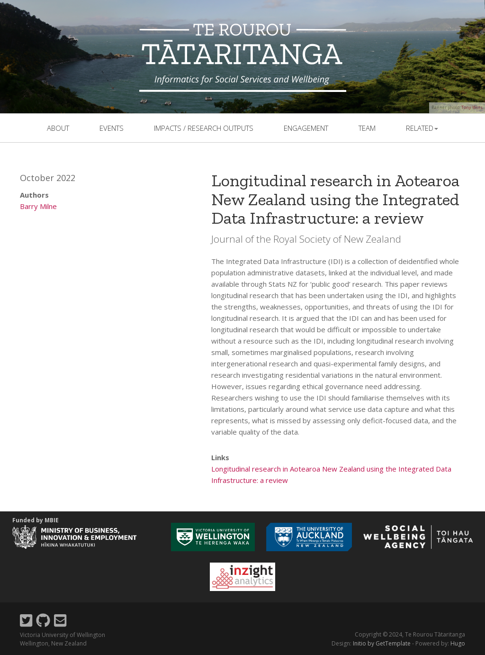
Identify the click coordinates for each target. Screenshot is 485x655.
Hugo (457, 643)
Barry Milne (38, 206)
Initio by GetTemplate (382, 643)
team (367, 128)
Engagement (306, 128)
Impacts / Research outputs (203, 128)
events (111, 128)
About (58, 128)
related (422, 128)
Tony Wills (472, 107)
